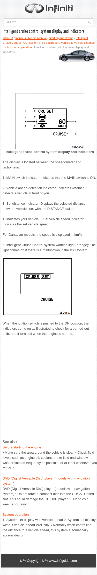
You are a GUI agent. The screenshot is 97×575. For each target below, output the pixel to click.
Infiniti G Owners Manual (31, 38)
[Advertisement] (48, 71)
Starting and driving (61, 38)
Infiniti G (8, 38)
